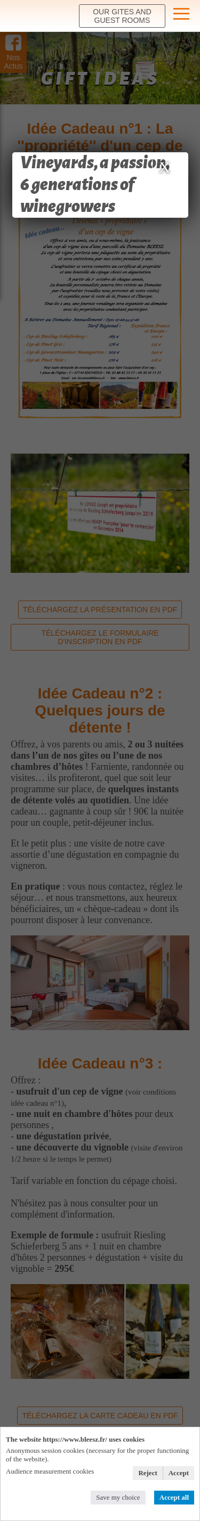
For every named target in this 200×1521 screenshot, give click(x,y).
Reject (147, 1473)
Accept (179, 1473)
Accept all (174, 1497)
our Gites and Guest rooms (122, 15)
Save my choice (118, 1497)
